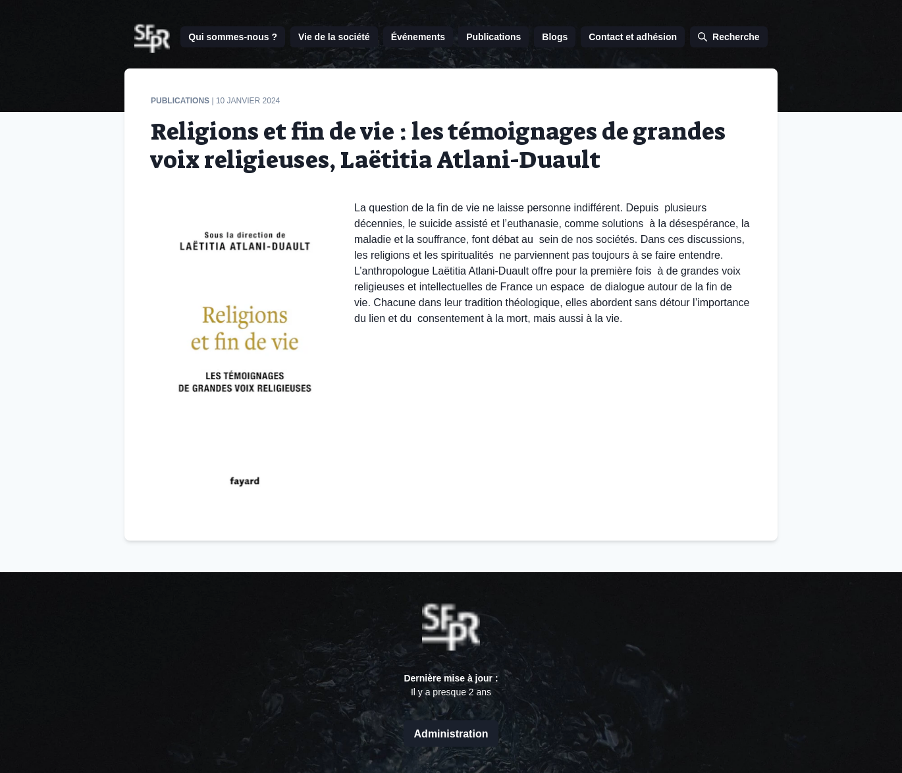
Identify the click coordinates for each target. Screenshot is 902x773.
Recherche (729, 37)
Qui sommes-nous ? (232, 37)
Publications (493, 37)
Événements (418, 37)
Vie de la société (334, 37)
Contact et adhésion (633, 37)
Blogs (555, 37)
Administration (451, 733)
